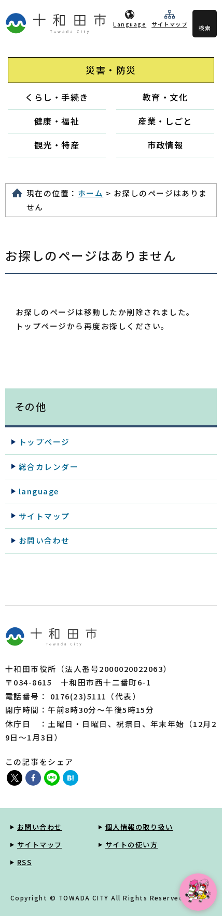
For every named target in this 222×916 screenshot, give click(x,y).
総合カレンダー (48, 466)
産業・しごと (165, 121)
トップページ (44, 441)
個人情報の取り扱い (139, 827)
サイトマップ (169, 24)
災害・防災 (111, 69)
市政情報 (165, 145)
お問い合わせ (44, 540)
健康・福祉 (56, 121)
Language (129, 24)
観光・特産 (56, 145)
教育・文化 (165, 97)
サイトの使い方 (131, 845)
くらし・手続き (56, 97)
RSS (24, 862)
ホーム (90, 192)
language (39, 491)
